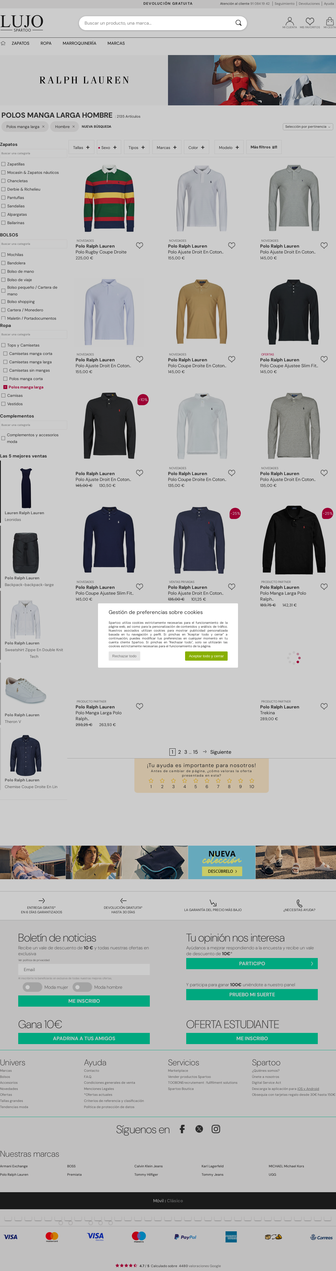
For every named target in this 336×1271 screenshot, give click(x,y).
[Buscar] (238, 23)
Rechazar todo (124, 656)
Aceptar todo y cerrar (206, 656)
